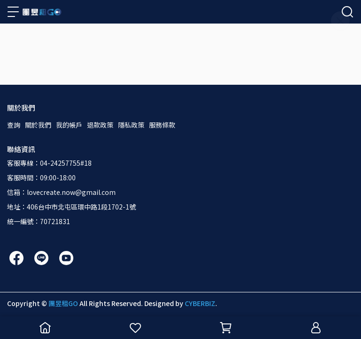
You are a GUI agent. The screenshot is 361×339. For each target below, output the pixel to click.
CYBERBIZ (200, 303)
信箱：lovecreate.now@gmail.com (61, 192)
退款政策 (100, 124)
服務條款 (162, 124)
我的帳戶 (69, 124)
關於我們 (38, 124)
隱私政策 (131, 124)
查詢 (13, 124)
